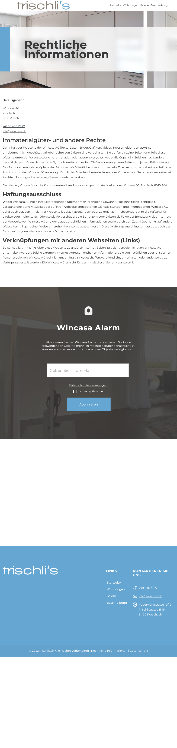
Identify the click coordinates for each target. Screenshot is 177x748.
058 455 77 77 (148, 587)
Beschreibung (159, 5)
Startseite (115, 5)
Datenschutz (139, 650)
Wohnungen (130, 5)
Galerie (144, 5)
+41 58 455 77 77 (14, 126)
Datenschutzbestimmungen (88, 385)
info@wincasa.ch (14, 131)
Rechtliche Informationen (109, 650)
